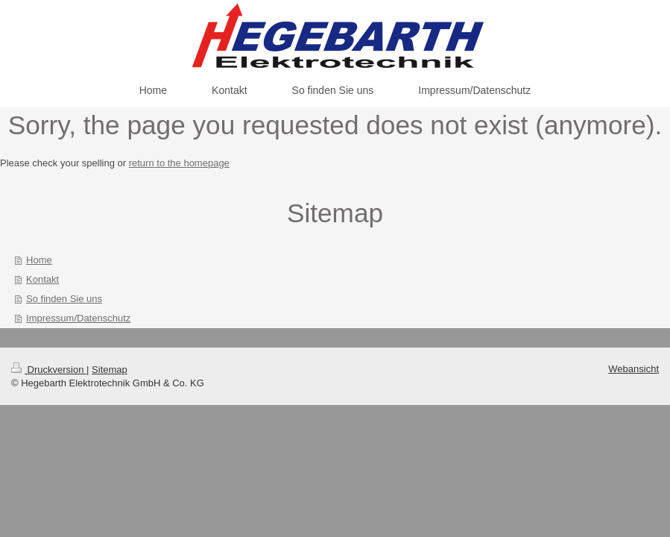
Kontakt (42, 279)
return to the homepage (179, 163)
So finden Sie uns (64, 298)
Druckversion (48, 369)
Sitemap (109, 369)
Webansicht (633, 368)
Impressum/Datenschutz (78, 318)
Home (39, 260)
